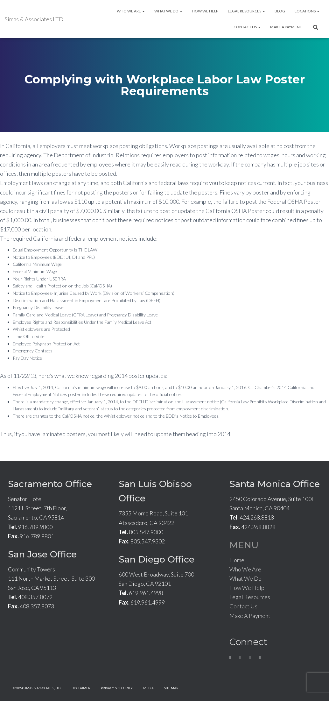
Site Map (171, 688)
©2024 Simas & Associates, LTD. (37, 688)
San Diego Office (156, 559)
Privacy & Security (117, 688)
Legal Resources (246, 11)
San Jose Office (42, 554)
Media (148, 688)
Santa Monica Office (274, 483)
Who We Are (131, 11)
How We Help (205, 11)
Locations (307, 11)
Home (236, 559)
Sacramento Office (50, 483)
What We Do (168, 11)
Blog (280, 11)
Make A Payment (286, 27)
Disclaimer (81, 688)
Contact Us (247, 27)
